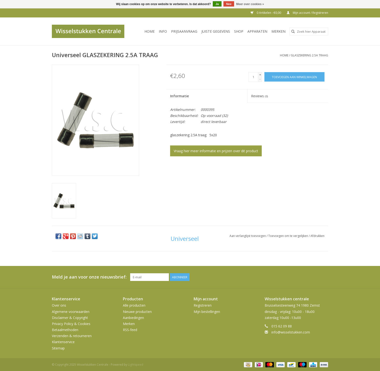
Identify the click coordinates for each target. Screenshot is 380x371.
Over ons (59, 305)
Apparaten (257, 31)
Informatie (179, 96)
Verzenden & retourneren (72, 335)
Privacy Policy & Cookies (71, 323)
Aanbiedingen (133, 317)
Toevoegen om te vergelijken (288, 236)
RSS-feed (130, 329)
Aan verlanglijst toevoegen (248, 236)
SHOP (238, 31)
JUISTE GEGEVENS (215, 31)
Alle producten (134, 305)
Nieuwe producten (137, 311)
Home (149, 31)
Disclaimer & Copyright (70, 317)
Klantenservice (63, 342)
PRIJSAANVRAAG (184, 31)
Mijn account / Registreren (307, 13)
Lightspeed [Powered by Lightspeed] (135, 365)
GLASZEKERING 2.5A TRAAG (309, 55)
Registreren (203, 305)
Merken (278, 31)
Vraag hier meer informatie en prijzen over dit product (216, 151)
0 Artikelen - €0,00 (266, 13)
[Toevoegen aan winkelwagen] (294, 77)
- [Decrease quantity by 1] (260, 79)
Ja (217, 4)
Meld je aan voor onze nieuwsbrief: (89, 277)
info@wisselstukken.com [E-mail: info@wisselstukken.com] (290, 332)
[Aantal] (253, 77)
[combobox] (308, 31)
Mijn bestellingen (207, 311)
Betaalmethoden (65, 329)
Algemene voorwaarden (70, 311)
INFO (163, 31)
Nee (228, 4)
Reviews (259, 96)
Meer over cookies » (250, 4)
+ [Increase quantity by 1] (260, 75)
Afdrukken (317, 236)
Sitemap (58, 348)
